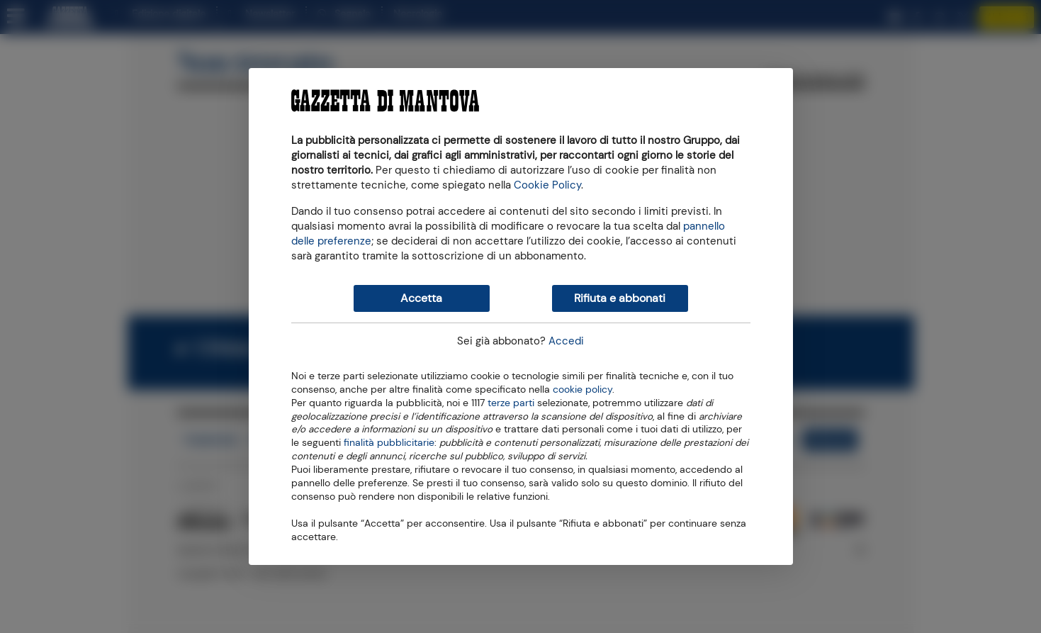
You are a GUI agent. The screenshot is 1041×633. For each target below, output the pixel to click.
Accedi (566, 341)
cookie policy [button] (582, 389)
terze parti (511, 402)
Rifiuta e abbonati (619, 298)
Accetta (421, 298)
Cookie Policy (547, 185)
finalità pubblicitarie (389, 442)
